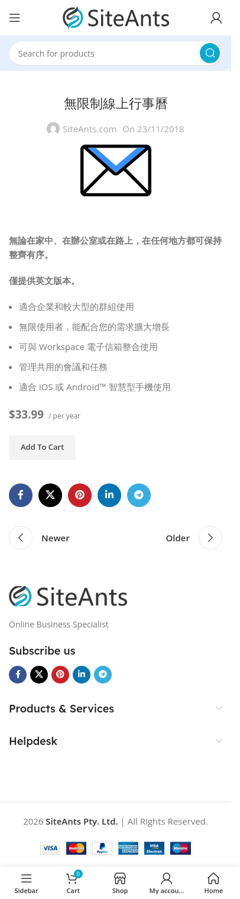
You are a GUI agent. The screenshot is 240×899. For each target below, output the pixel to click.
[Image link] (68, 595)
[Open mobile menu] (15, 18)
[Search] (115, 53)
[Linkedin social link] (109, 495)
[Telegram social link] (139, 495)
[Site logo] (116, 16)
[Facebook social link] (21, 495)
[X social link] (50, 495)
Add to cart (42, 447)
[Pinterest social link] (80, 495)
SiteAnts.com (89, 129)
